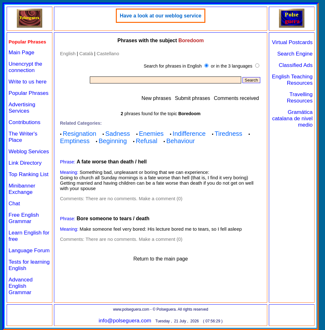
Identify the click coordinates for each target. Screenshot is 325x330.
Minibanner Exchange (22, 189)
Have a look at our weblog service (161, 15)
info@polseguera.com (125, 321)
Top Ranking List (29, 174)
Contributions (24, 122)
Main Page (21, 53)
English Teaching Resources (292, 80)
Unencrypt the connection (25, 67)
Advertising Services (22, 108)
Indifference (189, 133)
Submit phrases (192, 98)
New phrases (156, 98)
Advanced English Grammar (21, 286)
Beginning (113, 140)
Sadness (117, 133)
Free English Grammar (24, 218)
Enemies (151, 133)
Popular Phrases (29, 93)
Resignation (79, 133)
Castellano (107, 53)
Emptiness (75, 140)
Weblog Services (29, 151)
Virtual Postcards (292, 42)
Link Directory (25, 163)
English (68, 53)
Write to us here (28, 82)
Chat (14, 204)
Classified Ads (296, 65)
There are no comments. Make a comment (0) (134, 198)
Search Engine (295, 54)
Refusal (146, 140)
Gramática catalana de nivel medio (292, 118)
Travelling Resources (300, 97)
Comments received (236, 98)
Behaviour (180, 140)
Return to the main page (160, 258)
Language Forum (29, 251)
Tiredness (228, 133)
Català (86, 53)
